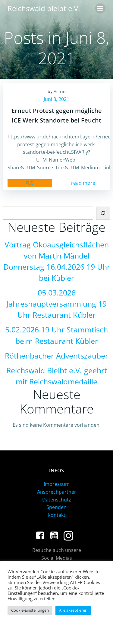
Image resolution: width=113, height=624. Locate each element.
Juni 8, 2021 (56, 99)
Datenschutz (56, 499)
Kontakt (56, 515)
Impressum (57, 484)
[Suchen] (103, 213)
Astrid (60, 91)
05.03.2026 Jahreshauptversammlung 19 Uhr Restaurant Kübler (56, 304)
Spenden (56, 507)
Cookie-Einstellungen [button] (30, 610)
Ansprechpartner (56, 492)
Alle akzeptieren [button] (73, 610)
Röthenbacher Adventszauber (56, 356)
